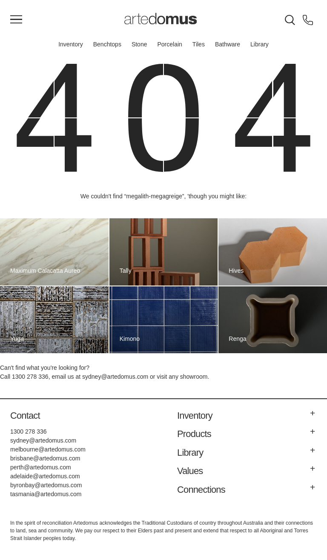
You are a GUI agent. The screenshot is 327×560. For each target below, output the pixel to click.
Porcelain (169, 44)
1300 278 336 (30, 376)
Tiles (198, 44)
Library (259, 44)
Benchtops (107, 44)
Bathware (227, 44)
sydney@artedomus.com (115, 376)
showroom (194, 376)
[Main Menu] (16, 20)
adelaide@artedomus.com (45, 476)
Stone (139, 44)
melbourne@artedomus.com (48, 449)
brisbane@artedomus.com (45, 458)
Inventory (70, 44)
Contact (25, 415)
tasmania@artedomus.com (46, 494)
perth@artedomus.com (40, 467)
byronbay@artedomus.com (46, 485)
